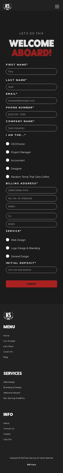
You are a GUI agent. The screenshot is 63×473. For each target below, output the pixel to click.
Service (14, 230)
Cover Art (8, 351)
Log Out (7, 439)
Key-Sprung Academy (14, 398)
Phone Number (20, 107)
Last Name (16, 80)
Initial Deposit (21, 262)
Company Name (20, 121)
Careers (7, 434)
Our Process (9, 341)
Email (11, 93)
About (6, 423)
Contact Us (8, 428)
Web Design (9, 382)
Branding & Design (12, 387)
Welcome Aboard (11, 392)
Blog (5, 357)
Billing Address (22, 183)
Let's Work (8, 346)
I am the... (16, 135)
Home (6, 335)
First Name (17, 64)
